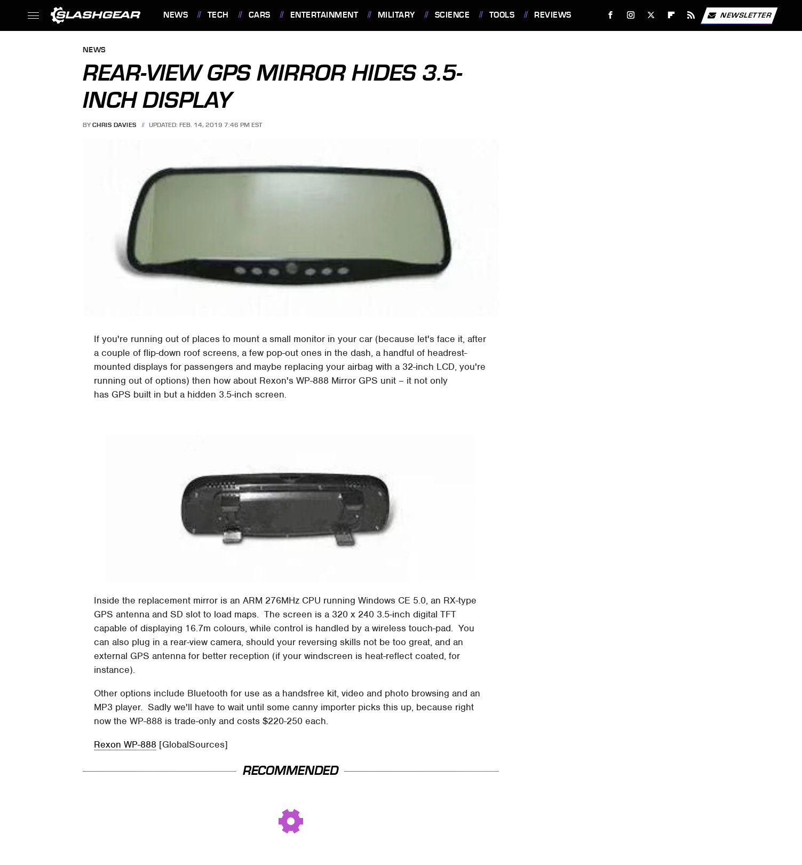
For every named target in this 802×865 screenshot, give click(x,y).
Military (396, 15)
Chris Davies (114, 125)
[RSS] (691, 15)
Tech (218, 15)
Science (452, 15)
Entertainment (324, 15)
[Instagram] (631, 15)
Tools (502, 15)
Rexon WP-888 (125, 744)
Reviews (552, 15)
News (175, 15)
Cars (260, 15)
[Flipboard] (671, 15)
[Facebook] (610, 15)
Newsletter (739, 15)
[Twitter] (650, 15)
